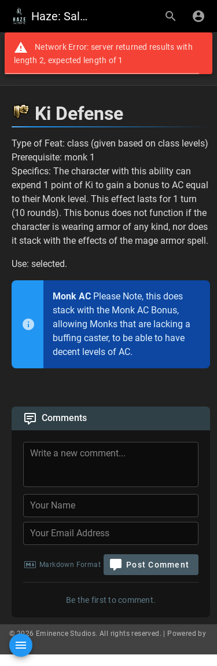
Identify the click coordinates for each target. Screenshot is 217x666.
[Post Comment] (151, 564)
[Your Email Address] (111, 533)
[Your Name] (111, 505)
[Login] (198, 16)
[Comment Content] (114, 466)
